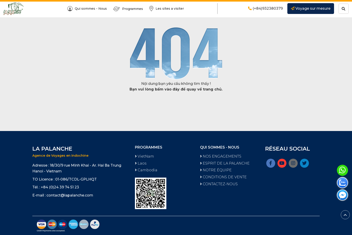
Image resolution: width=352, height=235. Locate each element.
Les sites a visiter (166, 8)
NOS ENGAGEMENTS (220, 156)
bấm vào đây (167, 89)
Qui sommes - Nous (87, 8)
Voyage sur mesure (310, 8)
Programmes (128, 9)
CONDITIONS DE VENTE (223, 177)
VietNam (144, 156)
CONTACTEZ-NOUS (219, 184)
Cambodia (146, 170)
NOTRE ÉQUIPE (216, 170)
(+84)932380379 (265, 8)
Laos (140, 163)
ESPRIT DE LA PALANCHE (225, 163)
